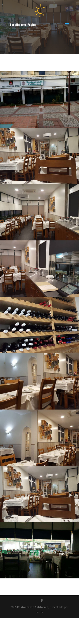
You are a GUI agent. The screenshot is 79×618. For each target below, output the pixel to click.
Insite (39, 612)
